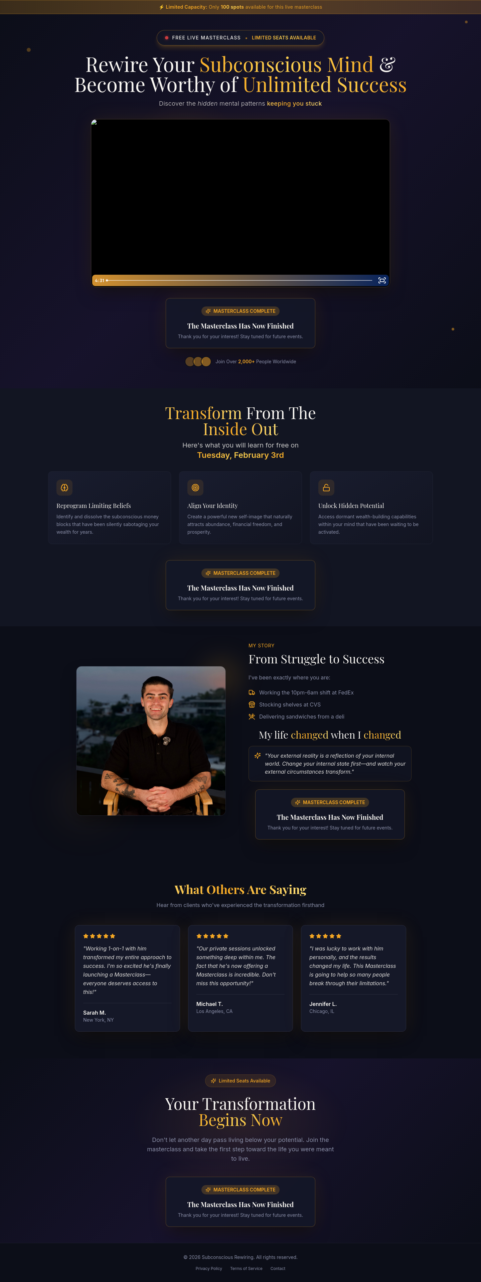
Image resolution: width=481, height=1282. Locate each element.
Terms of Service (246, 1268)
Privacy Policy (209, 1268)
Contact (278, 1268)
